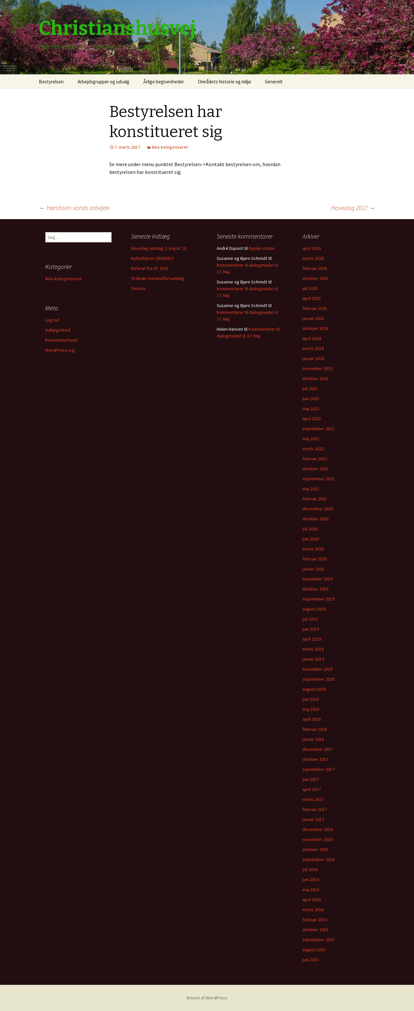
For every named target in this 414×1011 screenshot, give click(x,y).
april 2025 (311, 298)
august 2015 (314, 949)
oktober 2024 (315, 328)
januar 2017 (313, 819)
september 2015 (318, 939)
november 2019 (317, 579)
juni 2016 (310, 879)
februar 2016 (314, 919)
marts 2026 (313, 258)
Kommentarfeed (61, 340)
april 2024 (311, 338)
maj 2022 (310, 439)
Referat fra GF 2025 (150, 268)
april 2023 (311, 418)
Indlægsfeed (57, 330)
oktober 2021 (315, 469)
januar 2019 (313, 659)
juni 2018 (310, 699)
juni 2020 (310, 539)
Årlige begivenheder (163, 82)
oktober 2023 (315, 378)
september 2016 (318, 859)
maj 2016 (310, 889)
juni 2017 (310, 779)
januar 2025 (313, 318)
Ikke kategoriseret (170, 147)
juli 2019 (310, 619)
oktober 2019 (315, 589)
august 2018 (314, 689)
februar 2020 (314, 559)
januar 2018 (313, 739)
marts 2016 (313, 909)
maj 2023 (310, 408)
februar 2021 (314, 499)
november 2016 (317, 839)
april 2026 (311, 248)
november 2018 (317, 669)
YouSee (138, 288)
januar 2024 (313, 358)
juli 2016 (310, 869)
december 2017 (317, 749)
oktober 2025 (315, 278)
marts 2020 (313, 549)
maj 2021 (310, 489)
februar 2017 (314, 809)
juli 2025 (310, 288)
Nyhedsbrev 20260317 (152, 258)
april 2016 (311, 899)
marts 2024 (313, 348)
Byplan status (262, 248)
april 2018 (311, 719)
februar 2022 (314, 459)
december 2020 (317, 509)
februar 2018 (314, 729)
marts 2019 (313, 649)
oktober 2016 (315, 849)
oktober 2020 (315, 519)
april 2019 (311, 639)
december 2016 (317, 829)
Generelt (274, 82)
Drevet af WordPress (207, 998)
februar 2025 (314, 308)
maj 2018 (310, 709)
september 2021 (318, 479)
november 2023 (317, 368)
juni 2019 (310, 629)
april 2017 (311, 789)
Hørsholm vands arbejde (74, 208)
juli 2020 (310, 529)
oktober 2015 (315, 929)
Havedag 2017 (353, 208)
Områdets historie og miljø (224, 82)
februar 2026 (314, 268)
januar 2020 (313, 569)
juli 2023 (310, 388)
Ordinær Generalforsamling (157, 278)
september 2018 (318, 679)
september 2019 (318, 599)
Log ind (52, 320)
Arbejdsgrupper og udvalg (103, 82)
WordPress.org (60, 350)
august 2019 (314, 609)
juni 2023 (310, 398)
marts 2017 (313, 799)
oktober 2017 (315, 759)
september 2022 (318, 428)
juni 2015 (310, 960)
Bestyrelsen (51, 82)
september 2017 (318, 769)
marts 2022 (313, 449)
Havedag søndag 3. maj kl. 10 (158, 248)
